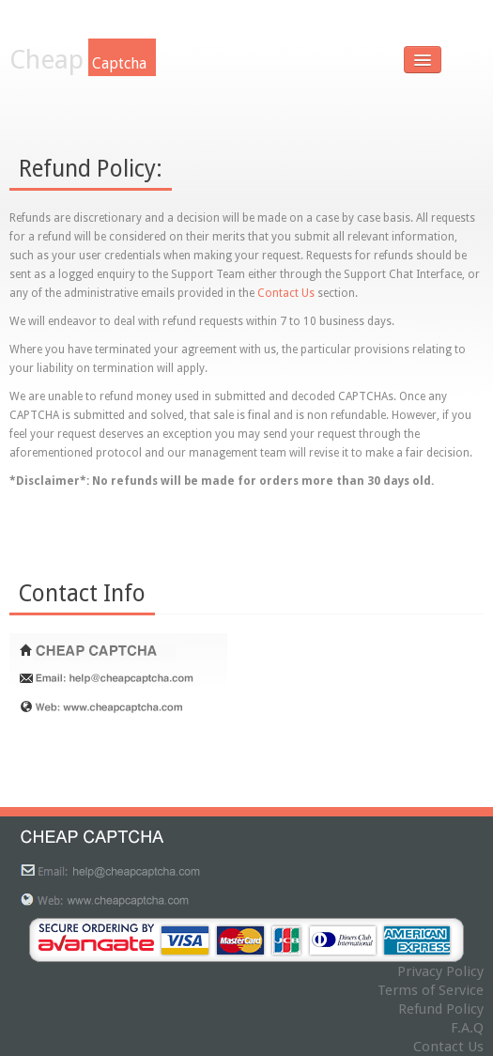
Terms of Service (430, 990)
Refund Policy (441, 1009)
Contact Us (286, 293)
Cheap (82, 59)
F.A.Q (467, 1027)
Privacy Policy (440, 971)
